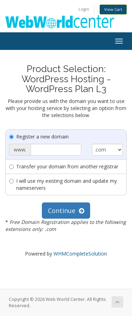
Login (83, 9)
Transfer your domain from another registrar (63, 166)
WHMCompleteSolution (80, 253)
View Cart (113, 9)
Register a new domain (39, 136)
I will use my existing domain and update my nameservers (63, 184)
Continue (66, 210)
